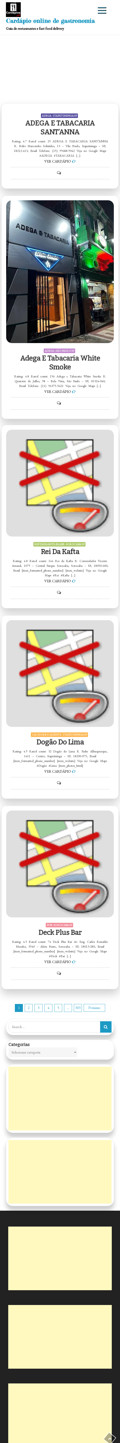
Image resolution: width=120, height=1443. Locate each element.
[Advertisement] (60, 69)
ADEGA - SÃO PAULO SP (59, 351)
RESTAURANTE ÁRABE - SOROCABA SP (59, 520)
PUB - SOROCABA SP (59, 900)
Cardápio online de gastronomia (50, 20)
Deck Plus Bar (60, 907)
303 (78, 1007)
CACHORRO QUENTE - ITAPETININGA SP (59, 710)
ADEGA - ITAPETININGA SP (59, 116)
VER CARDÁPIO (57, 161)
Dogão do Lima (60, 717)
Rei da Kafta (60, 528)
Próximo (94, 1007)
